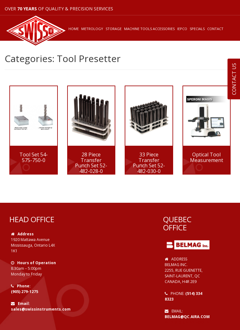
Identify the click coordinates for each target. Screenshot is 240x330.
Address (26, 234)
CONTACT (215, 28)
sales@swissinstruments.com (41, 309)
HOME (73, 28)
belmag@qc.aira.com (187, 316)
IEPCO (182, 28)
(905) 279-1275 (24, 291)
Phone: (24, 286)
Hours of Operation (36, 262)
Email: (24, 303)
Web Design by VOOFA (187, 322)
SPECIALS (197, 28)
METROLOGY (92, 28)
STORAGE (114, 28)
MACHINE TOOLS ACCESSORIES (149, 28)
